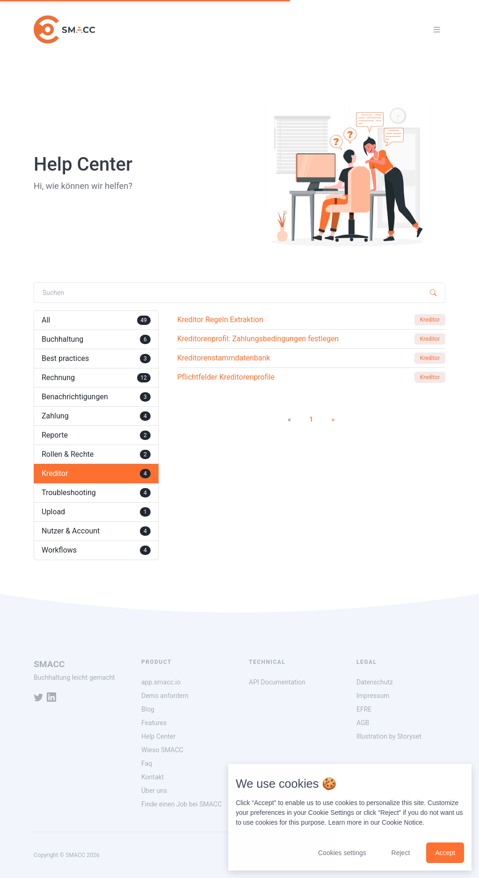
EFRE (363, 709)
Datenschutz (374, 682)
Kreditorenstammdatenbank (223, 357)
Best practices (96, 358)
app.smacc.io (161, 682)
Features (154, 723)
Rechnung (96, 377)
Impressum (372, 695)
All (96, 320)
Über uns (154, 790)
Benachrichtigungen (96, 397)
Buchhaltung (96, 339)
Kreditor (96, 473)
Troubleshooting (96, 492)
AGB (362, 723)
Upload (96, 512)
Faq (146, 763)
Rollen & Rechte (96, 454)
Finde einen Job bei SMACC (181, 804)
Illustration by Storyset (388, 736)
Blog (147, 709)
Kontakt (152, 777)
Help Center (158, 736)
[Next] (333, 420)
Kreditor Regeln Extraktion (220, 319)
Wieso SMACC (162, 750)
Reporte (96, 435)
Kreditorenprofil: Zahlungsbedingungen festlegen (258, 338)
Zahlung (96, 416)
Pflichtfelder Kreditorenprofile (226, 377)
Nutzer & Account (96, 531)
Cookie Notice (402, 822)
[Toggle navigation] (436, 29)
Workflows (96, 550)
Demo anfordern (165, 695)
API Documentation (277, 682)
